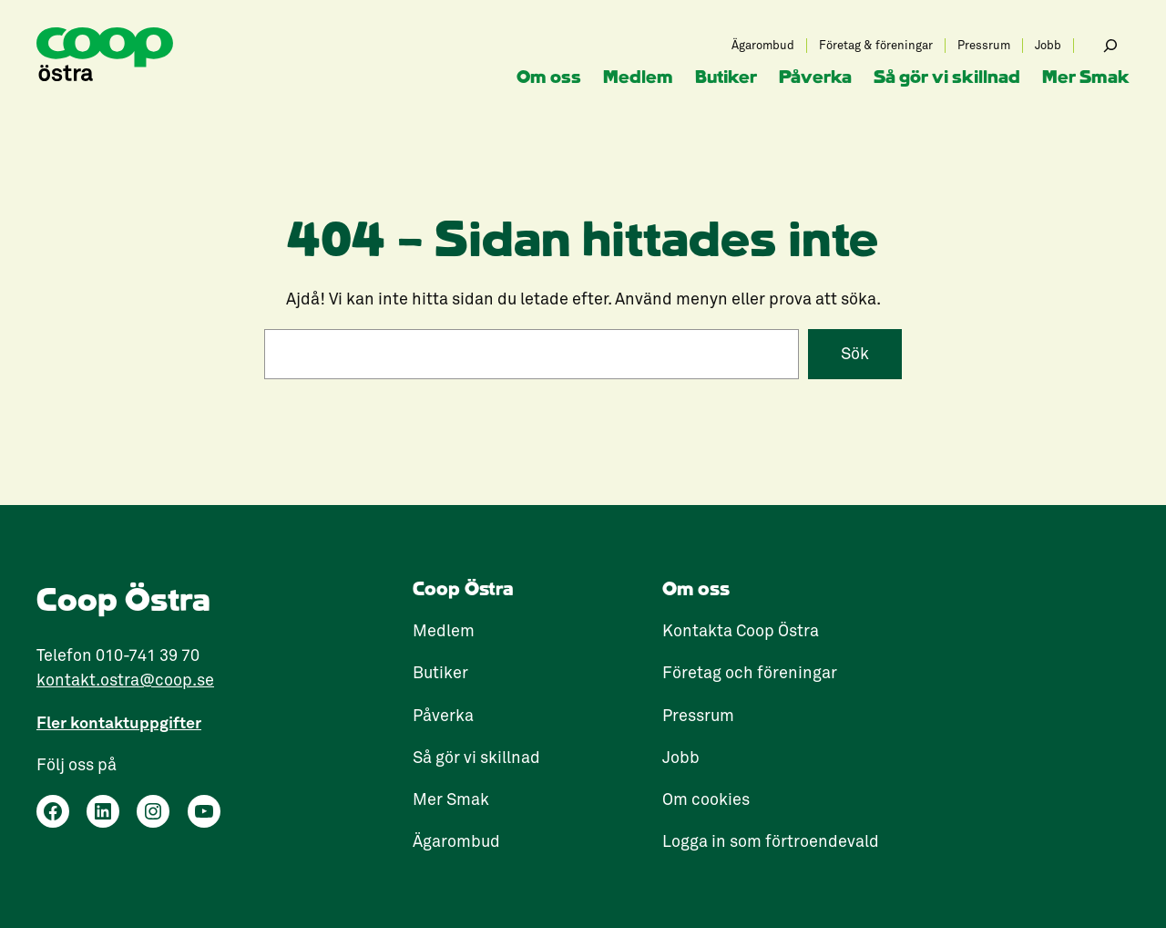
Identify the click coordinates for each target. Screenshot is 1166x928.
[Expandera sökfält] (1110, 45)
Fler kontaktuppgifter (118, 722)
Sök (855, 354)
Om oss (696, 590)
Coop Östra (463, 590)
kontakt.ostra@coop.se (125, 680)
